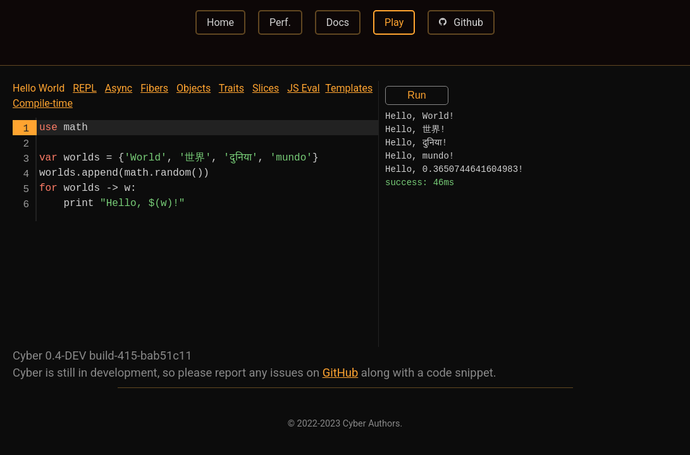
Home (220, 22)
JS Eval (303, 88)
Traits (231, 88)
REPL (85, 88)
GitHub (341, 372)
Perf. (280, 22)
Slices (265, 88)
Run (416, 95)
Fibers (154, 88)
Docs (337, 22)
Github (461, 21)
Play (394, 22)
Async (118, 88)
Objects (193, 88)
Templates (349, 88)
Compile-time (43, 103)
